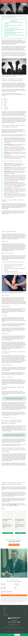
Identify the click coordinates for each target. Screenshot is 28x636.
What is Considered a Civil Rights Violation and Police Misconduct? (13, 23)
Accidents (4, 610)
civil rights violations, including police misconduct (13, 54)
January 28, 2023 (12, 417)
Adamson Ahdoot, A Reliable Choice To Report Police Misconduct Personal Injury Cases (13, 33)
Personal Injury (7, 16)
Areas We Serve (5, 614)
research (3, 338)
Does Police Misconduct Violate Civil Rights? (12, 28)
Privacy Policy (15, 631)
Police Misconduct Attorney (15, 16)
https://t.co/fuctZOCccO (13, 415)
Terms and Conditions (20, 631)
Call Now (17, 634)
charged (3, 213)
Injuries (4, 612)
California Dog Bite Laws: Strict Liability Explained (19, 520)
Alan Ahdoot (5, 522)
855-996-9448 (21, 4)
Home (3, 16)
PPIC (11, 434)
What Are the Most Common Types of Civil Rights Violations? (13, 26)
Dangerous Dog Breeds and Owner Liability (7, 520)
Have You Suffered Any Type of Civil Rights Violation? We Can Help (14, 36)
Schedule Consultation (15, 544)
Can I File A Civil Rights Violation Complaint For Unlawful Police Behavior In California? (14, 30)
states (7, 111)
